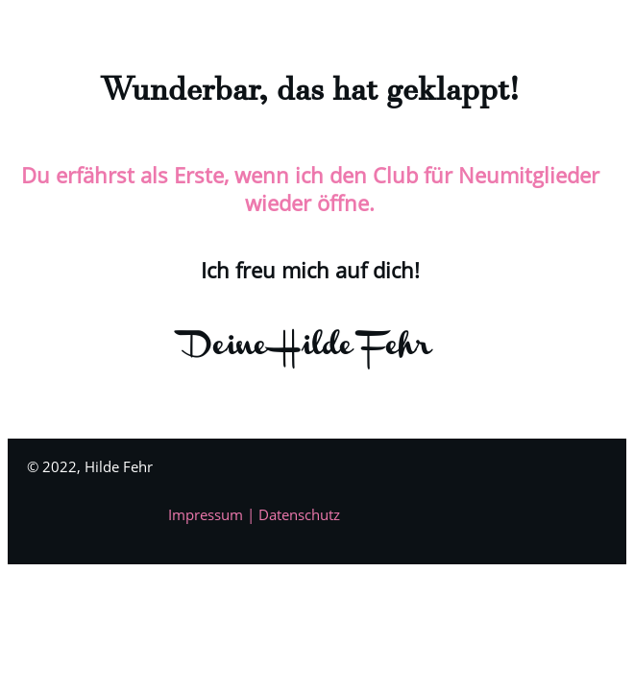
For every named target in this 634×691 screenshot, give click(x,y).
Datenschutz (299, 514)
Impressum (207, 514)
